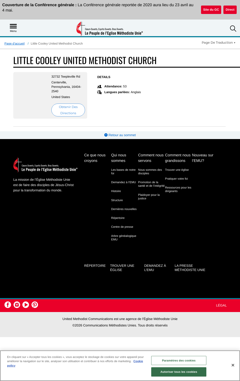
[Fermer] (233, 365)
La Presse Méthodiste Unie (190, 268)
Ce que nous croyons (94, 158)
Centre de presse (122, 226)
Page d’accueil (14, 43)
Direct (230, 9)
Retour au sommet (120, 135)
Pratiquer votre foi (176, 178)
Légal (221, 305)
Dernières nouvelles (124, 209)
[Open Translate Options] (219, 43)
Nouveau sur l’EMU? (202, 158)
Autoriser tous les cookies (179, 371)
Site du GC (211, 9)
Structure (117, 200)
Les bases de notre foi (123, 171)
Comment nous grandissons (178, 158)
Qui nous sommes (118, 158)
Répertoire (118, 218)
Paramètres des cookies (179, 360)
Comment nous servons (151, 158)
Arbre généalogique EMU (123, 237)
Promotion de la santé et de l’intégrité (151, 184)
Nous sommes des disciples (150, 171)
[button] (233, 29)
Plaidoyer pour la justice (149, 196)
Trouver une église (177, 169)
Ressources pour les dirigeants (178, 189)
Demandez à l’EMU (123, 182)
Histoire (116, 191)
